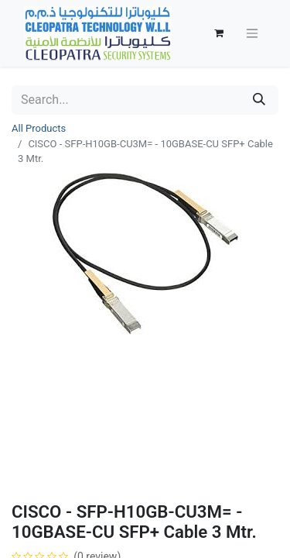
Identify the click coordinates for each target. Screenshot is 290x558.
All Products (39, 128)
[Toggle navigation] (252, 33)
